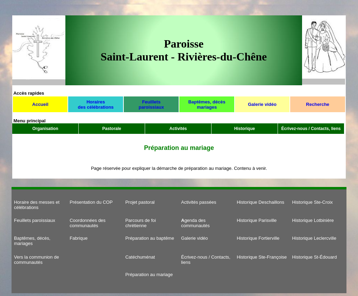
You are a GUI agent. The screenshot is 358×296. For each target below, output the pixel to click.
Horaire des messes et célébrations (36, 205)
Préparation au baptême (149, 238)
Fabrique (78, 238)
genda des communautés (195, 223)
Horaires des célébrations (96, 104)
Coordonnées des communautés (88, 223)
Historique (244, 128)
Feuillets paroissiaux (151, 104)
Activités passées (198, 202)
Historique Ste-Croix (312, 202)
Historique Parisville (257, 220)
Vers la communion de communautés (36, 259)
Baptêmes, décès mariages (206, 104)
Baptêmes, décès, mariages (32, 241)
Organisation (45, 128)
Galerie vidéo (262, 104)
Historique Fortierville (258, 238)
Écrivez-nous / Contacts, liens (311, 128)
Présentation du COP (91, 202)
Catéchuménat (140, 257)
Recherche (317, 104)
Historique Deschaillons (260, 202)
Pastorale (111, 128)
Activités (178, 128)
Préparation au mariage (149, 274)
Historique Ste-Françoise (262, 257)
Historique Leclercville (314, 238)
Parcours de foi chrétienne (140, 223)
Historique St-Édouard (314, 257)
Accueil (40, 104)
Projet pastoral (140, 202)
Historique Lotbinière (313, 220)
